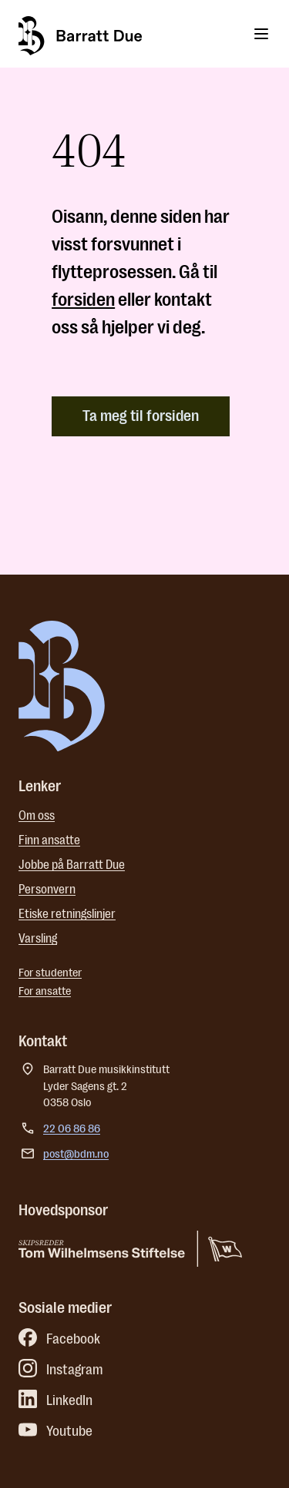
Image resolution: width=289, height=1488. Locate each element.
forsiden (83, 299)
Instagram (60, 1369)
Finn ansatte (49, 840)
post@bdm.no (76, 1154)
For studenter (50, 972)
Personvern (47, 889)
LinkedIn (55, 1400)
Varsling (37, 939)
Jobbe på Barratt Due (71, 865)
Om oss (36, 816)
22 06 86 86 (71, 1128)
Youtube (55, 1431)
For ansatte (44, 991)
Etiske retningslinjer (67, 914)
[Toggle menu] (261, 34)
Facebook (59, 1339)
